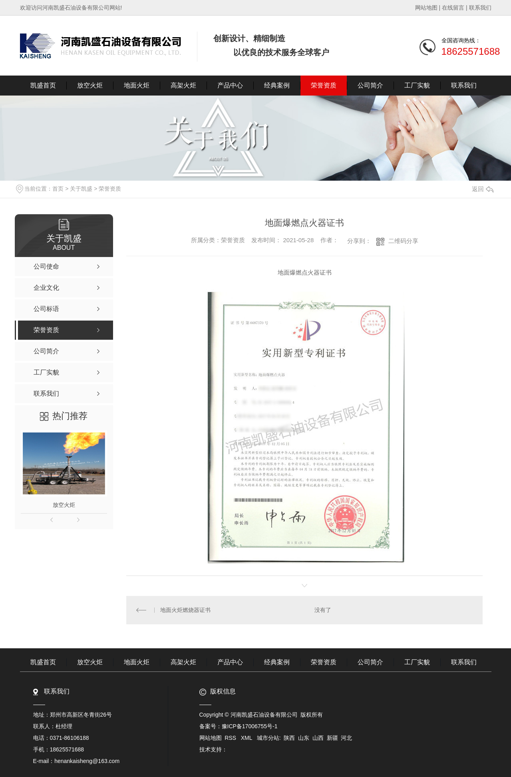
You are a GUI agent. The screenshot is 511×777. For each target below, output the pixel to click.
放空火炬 (90, 85)
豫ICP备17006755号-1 (250, 726)
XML (247, 738)
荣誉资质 (323, 85)
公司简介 (370, 85)
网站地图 (426, 7)
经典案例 (277, 85)
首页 (58, 188)
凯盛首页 (43, 85)
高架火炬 (183, 85)
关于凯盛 (81, 188)
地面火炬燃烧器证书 (185, 610)
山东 (303, 738)
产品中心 (230, 85)
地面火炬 (136, 85)
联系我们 (480, 7)
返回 (482, 188)
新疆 (332, 738)
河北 (346, 738)
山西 (318, 738)
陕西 (289, 738)
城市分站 (268, 738)
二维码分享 (403, 240)
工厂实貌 (417, 85)
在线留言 (453, 7)
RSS (231, 738)
